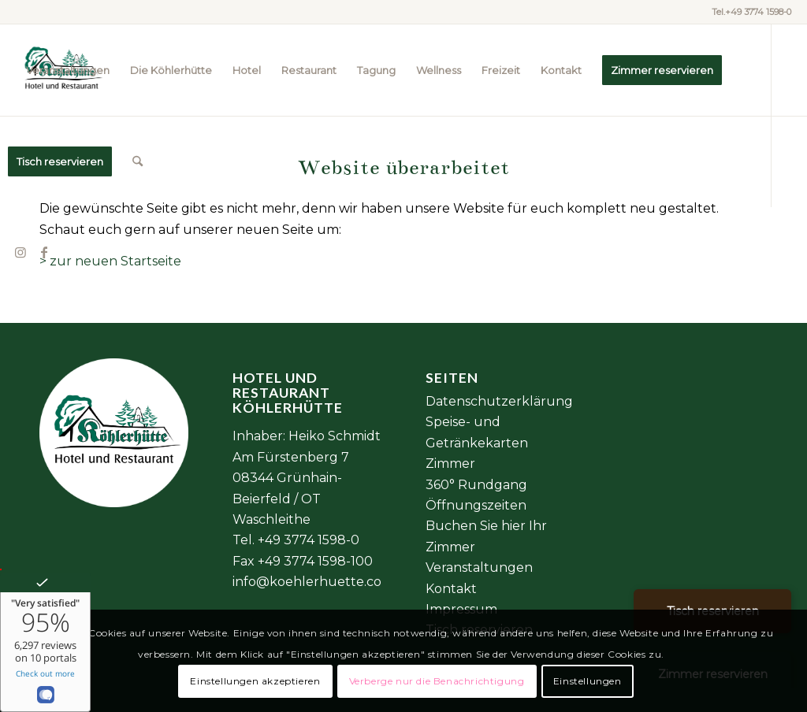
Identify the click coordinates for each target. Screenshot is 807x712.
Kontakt (451, 588)
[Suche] (137, 161)
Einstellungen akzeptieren (255, 681)
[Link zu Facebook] (44, 252)
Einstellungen (587, 681)
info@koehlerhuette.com (313, 581)
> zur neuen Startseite (110, 261)
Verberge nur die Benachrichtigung (437, 681)
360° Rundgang (476, 484)
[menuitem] (68, 70)
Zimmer (450, 463)
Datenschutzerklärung (499, 401)
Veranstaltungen (479, 567)
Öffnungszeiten (476, 505)
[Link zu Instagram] (20, 252)
